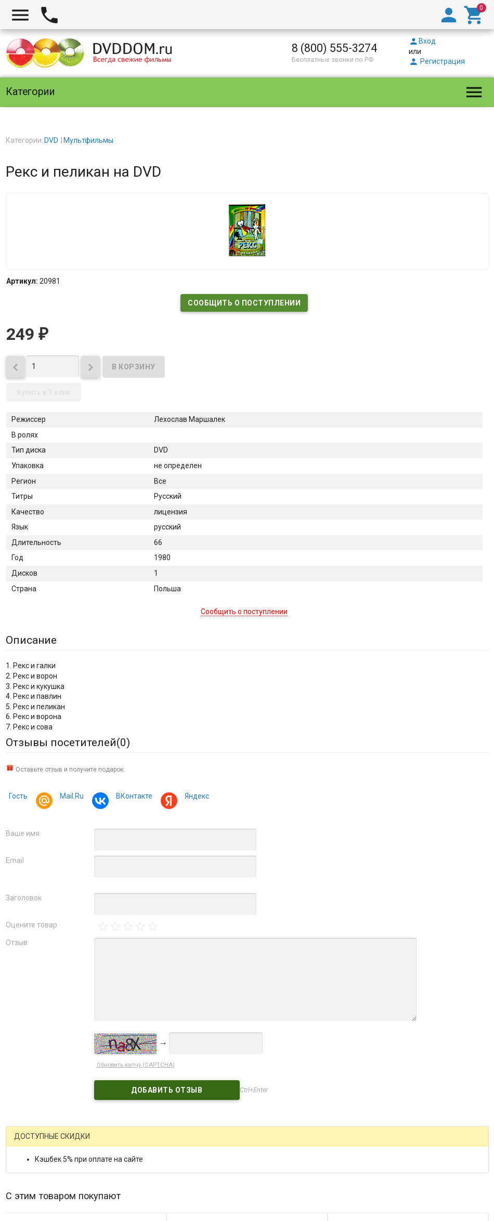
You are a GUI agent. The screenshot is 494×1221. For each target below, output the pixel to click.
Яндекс (195, 797)
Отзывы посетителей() (68, 742)
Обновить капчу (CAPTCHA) (136, 1064)
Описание (31, 640)
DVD (51, 140)
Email (15, 860)
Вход (422, 41)
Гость (18, 796)
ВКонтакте (132, 797)
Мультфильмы (88, 140)
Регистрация (437, 61)
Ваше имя (23, 833)
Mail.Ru (70, 797)
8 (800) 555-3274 (334, 48)
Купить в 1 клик (44, 392)
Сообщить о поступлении (244, 303)
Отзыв (17, 942)
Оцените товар (31, 925)
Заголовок (24, 898)
